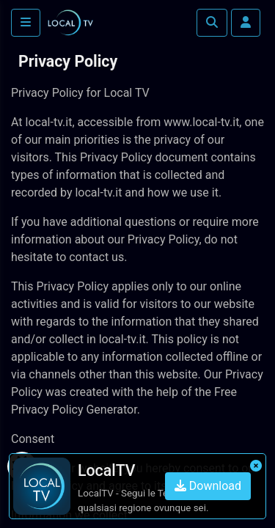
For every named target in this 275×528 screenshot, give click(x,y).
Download (208, 486)
